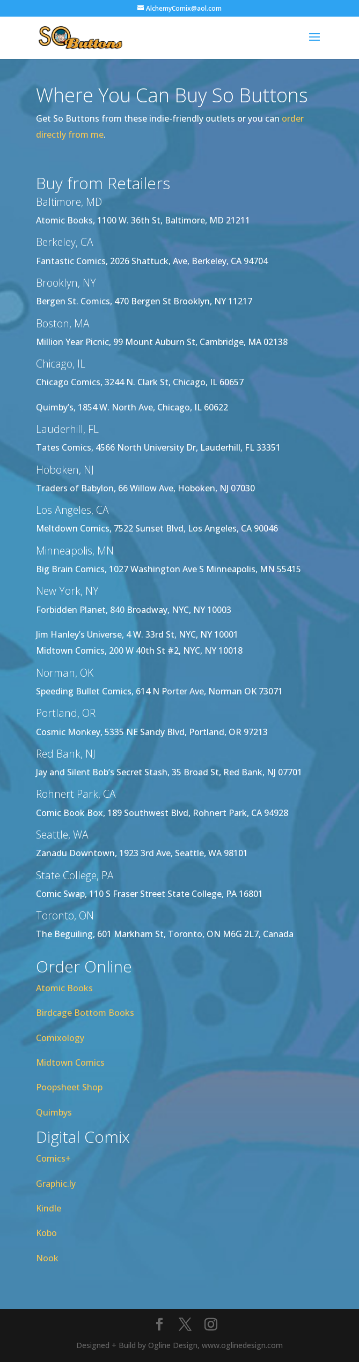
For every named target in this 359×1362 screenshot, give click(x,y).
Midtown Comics (70, 1062)
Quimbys (54, 1112)
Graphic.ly (56, 1183)
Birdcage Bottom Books (85, 1013)
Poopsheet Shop (69, 1087)
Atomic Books (64, 988)
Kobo (46, 1233)
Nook (47, 1258)
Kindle (48, 1208)
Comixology (60, 1038)
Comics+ (53, 1158)
